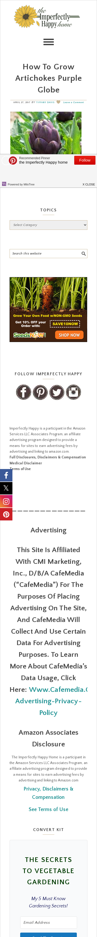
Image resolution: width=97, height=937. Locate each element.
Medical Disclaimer (26, 463)
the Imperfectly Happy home (48, 26)
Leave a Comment (73, 102)
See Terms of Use (48, 809)
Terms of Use (20, 469)
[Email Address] (48, 922)
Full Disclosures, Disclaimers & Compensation (48, 457)
